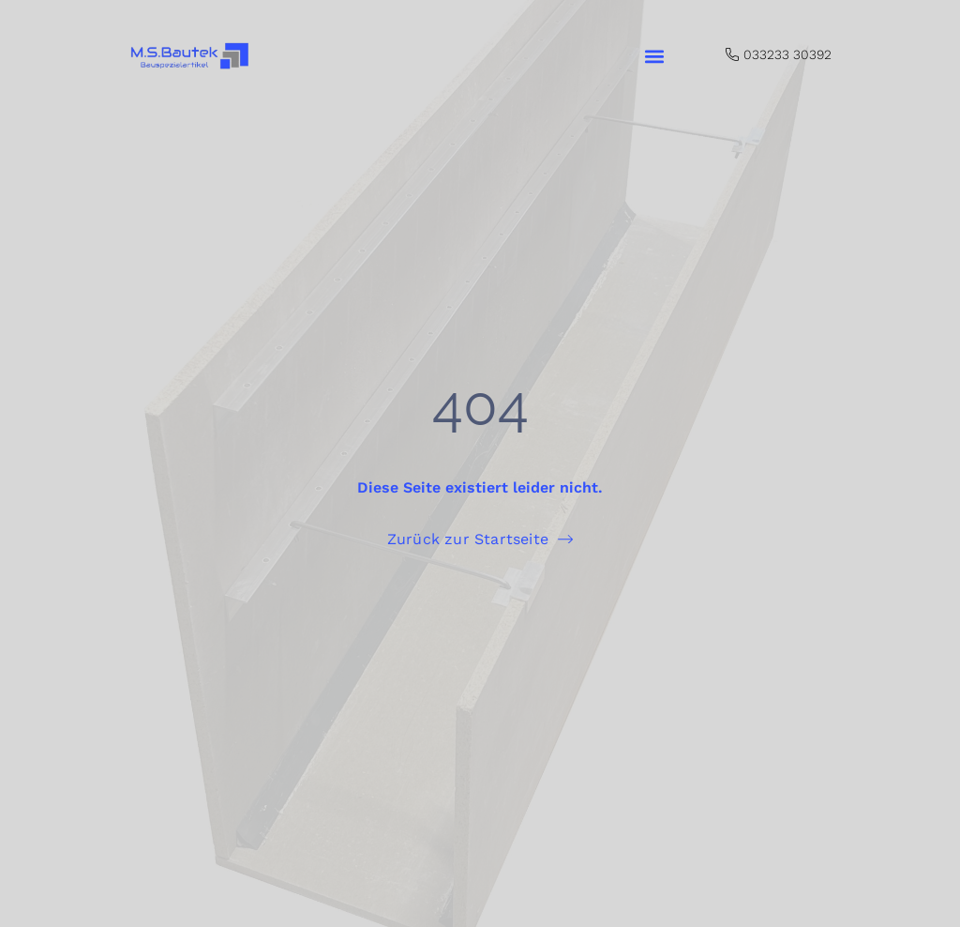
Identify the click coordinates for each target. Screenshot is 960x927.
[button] (653, 56)
